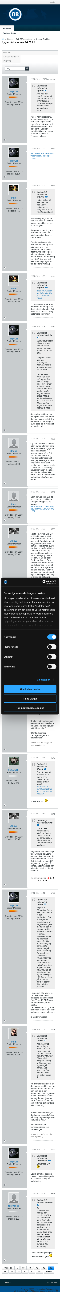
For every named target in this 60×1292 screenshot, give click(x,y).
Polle (13, 198)
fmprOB (14, 91)
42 (44, 1268)
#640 (53, 758)
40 (30, 1268)
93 (32, 1272)
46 (18, 1272)
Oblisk (13, 541)
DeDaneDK (14, 770)
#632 (53, 149)
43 (51, 1268)
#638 (53, 529)
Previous (8, 1268)
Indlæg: (10, 104)
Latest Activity (11, 57)
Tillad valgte (30, 698)
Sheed (13, 451)
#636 (53, 439)
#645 (53, 1194)
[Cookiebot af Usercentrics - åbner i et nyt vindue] (42, 582)
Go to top (52, 1283)
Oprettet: (9, 102)
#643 (53, 1029)
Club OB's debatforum (24, 39)
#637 (53, 492)
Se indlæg (45, 90)
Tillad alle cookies (30, 689)
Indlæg (7, 53)
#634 (53, 276)
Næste (49, 1272)
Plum (13, 1041)
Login (52, 2)
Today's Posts (9, 33)
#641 (53, 814)
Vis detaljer (43, 679)
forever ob (13, 1206)
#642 (53, 893)
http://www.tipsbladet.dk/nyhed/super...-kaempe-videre (42, 155)
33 (23, 1268)
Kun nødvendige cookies (30, 708)
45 (12, 1272)
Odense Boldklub (43, 39)
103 (39, 1272)
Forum (9, 39)
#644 (53, 1149)
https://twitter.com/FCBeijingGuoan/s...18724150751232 (42, 508)
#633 (53, 186)
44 (5, 1272)
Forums (7, 28)
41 (37, 1268)
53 (25, 1272)
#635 (53, 326)
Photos (7, 61)
